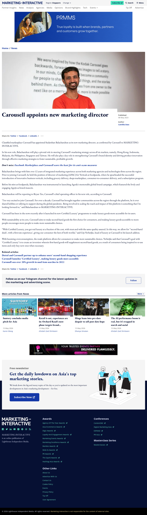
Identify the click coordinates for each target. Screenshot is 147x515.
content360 (100, 423)
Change (67, 3)
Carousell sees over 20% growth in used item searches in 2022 (33, 262)
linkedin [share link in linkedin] (33, 136)
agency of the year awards (55, 423)
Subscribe (118, 3)
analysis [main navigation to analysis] (30, 7)
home (5, 48)
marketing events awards (54, 438)
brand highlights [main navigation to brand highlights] (73, 7)
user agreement (49, 499)
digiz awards (49, 431)
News (14, 48)
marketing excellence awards (56, 442)
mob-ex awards (50, 450)
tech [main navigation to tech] (85, 7)
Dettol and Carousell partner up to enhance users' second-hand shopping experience (44, 255)
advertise (139, 7)
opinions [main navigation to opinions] (59, 7)
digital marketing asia (104, 427)
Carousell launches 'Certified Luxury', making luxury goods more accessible (40, 258)
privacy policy (48, 492)
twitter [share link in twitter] (13, 136)
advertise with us (50, 476)
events (94, 7)
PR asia (98, 435)
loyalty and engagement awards (57, 434)
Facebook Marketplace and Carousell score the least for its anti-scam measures (56, 165)
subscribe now (26, 398)
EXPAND (98, 431)
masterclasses (101, 445)
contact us (47, 480)
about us (46, 472)
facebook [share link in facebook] (23, 136)
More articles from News (73, 294)
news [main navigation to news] (21, 7)
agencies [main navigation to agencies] (40, 7)
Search (129, 3)
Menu (140, 3)
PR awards (48, 454)
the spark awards (51, 458)
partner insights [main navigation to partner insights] (9, 7)
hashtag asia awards (52, 461)
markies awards (50, 446)
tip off (129, 7)
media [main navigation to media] (49, 7)
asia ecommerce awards (54, 427)
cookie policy (48, 484)
